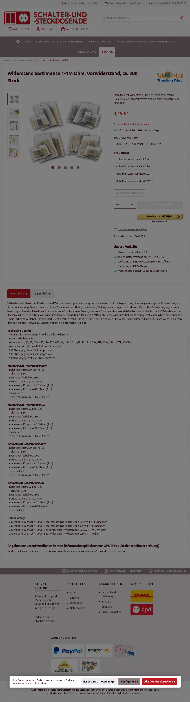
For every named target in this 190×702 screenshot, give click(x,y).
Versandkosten (87, 689)
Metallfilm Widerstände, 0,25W (133, 181)
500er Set (137, 144)
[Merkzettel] (18, 29)
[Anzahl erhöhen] (132, 205)
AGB (72, 592)
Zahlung (106, 601)
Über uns (107, 606)
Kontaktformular (44, 621)
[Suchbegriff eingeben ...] (139, 17)
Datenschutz (77, 608)
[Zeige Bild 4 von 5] (71, 167)
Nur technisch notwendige (98, 681)
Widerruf (75, 597)
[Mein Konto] (45, 29)
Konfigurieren (129, 681)
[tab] (18, 293)
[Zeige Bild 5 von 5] (78, 167)
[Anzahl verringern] (117, 205)
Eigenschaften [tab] (42, 293)
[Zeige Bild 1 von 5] (52, 167)
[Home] (18, 41)
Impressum (76, 603)
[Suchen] (182, 17)
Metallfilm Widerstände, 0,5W (132, 173)
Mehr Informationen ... (40, 683)
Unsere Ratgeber (111, 612)
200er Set (121, 144)
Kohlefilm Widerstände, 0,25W (133, 166)
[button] (160, 218)
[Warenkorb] (74, 29)
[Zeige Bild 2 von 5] (59, 167)
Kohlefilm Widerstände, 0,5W (132, 159)
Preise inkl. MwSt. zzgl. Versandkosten (131, 124)
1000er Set (154, 144)
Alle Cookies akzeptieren (159, 681)
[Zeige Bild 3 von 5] (65, 167)
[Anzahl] (125, 205)
